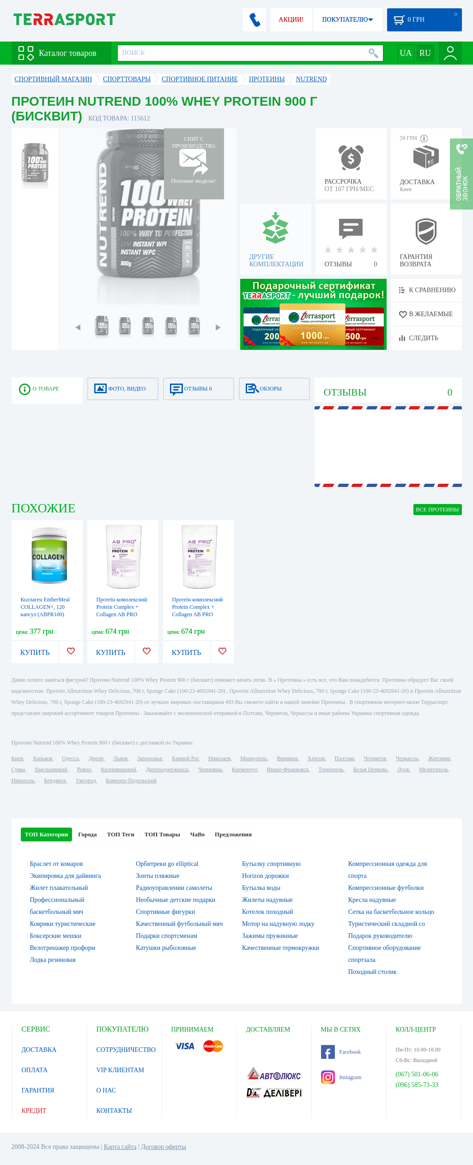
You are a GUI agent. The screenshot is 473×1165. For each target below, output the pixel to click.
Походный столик (372, 971)
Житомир (439, 758)
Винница (287, 758)
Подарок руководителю (380, 935)
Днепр (96, 758)
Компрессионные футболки (386, 887)
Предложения (233, 834)
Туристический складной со (386, 923)
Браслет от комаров (56, 863)
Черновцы (210, 769)
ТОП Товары (162, 834)
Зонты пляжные (157, 875)
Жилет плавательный (59, 887)
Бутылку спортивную (271, 863)
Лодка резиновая (53, 959)
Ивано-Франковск (288, 769)
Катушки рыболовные (166, 947)
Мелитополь (433, 769)
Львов (120, 758)
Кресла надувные (372, 899)
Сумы (18, 769)
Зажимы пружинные (270, 935)
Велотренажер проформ (63, 947)
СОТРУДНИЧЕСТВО (126, 1049)
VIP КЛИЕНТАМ (121, 1070)
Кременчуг (244, 769)
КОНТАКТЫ (114, 1110)
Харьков (42, 758)
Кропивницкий (118, 769)
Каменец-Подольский (131, 780)
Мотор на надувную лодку (278, 923)
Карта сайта (120, 1146)
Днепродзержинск (167, 769)
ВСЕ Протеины (437, 509)
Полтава (344, 758)
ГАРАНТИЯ (38, 1090)
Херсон (316, 758)
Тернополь (330, 769)
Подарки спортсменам (166, 935)
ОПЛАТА (35, 1070)
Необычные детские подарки (175, 899)
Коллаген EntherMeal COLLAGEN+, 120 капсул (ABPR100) (45, 607)
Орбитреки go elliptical (167, 863)
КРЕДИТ (34, 1110)
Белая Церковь (370, 769)
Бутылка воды (261, 887)
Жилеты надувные (267, 899)
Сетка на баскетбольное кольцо (391, 911)
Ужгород (86, 780)
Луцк (403, 769)
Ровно (84, 769)
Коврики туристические (63, 923)
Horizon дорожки (265, 875)
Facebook (341, 1052)
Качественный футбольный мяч (179, 923)
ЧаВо (197, 834)
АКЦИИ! (291, 19)
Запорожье (149, 758)
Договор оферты (163, 1146)
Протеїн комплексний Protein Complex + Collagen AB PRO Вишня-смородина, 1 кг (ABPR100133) (122, 614)
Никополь (23, 780)
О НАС (106, 1090)
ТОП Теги (120, 834)
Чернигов (375, 758)
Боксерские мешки (55, 935)
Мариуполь (253, 758)
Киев (17, 758)
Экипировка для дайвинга (65, 875)
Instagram (341, 1077)
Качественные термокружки (280, 947)
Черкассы (407, 758)
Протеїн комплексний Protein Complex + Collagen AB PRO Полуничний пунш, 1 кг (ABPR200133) (197, 614)
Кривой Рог (185, 758)
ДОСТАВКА (39, 1049)
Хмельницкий (51, 769)
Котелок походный (267, 911)
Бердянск (55, 780)
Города (87, 834)
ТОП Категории (46, 834)
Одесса (70, 758)
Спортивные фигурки (165, 911)
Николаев (219, 758)
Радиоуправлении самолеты (174, 887)
